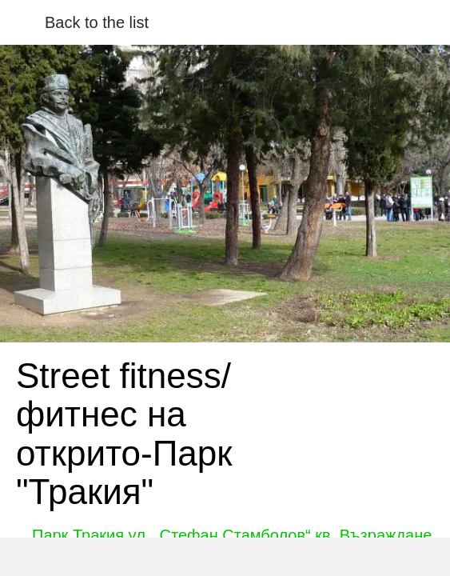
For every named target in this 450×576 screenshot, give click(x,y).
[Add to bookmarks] (331, 557)
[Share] (119, 557)
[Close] (22, 22)
